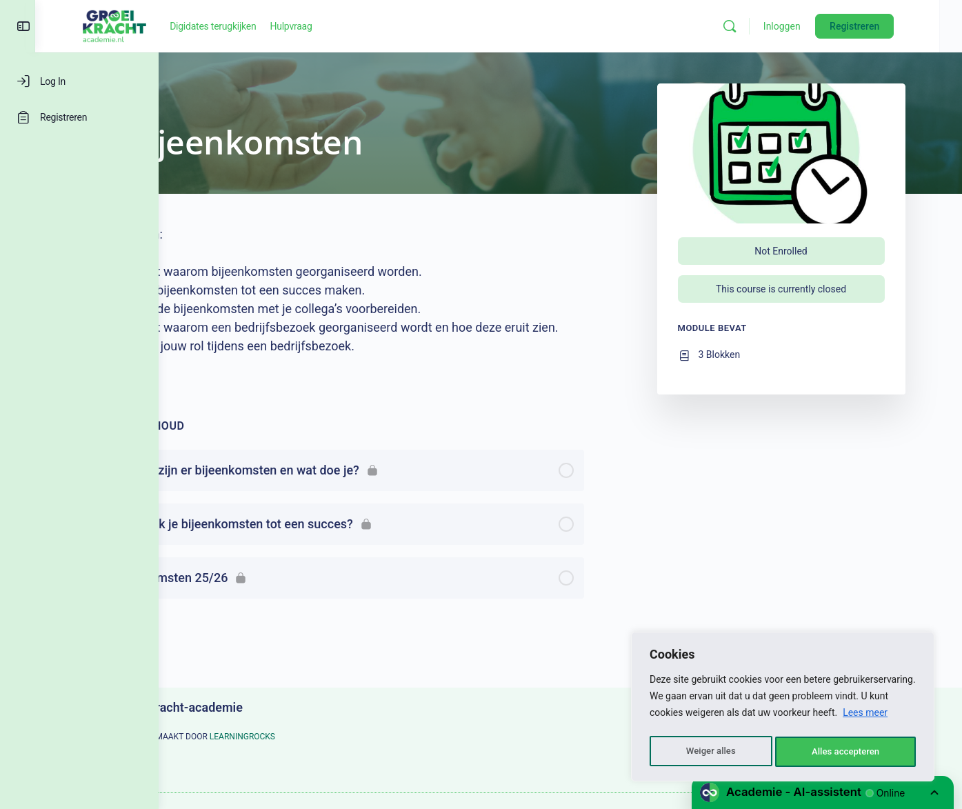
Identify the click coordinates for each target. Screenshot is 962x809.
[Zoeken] (770, 26)
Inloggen (822, 26)
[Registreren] (79, 117)
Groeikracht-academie (243, 707)
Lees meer (865, 717)
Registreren (895, 26)
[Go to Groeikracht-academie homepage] (220, 24)
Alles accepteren (845, 751)
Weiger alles (709, 751)
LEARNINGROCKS (304, 736)
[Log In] (79, 81)
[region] (782, 709)
